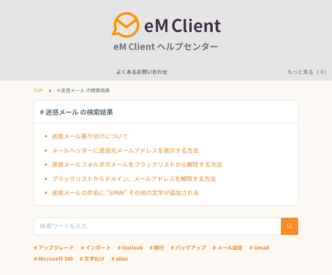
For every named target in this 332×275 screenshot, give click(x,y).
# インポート (96, 247)
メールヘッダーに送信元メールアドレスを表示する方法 (125, 150)
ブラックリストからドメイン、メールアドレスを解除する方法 (134, 178)
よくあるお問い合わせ (41, 71)
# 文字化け (92, 258)
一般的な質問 (134, 71)
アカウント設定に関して (188, 71)
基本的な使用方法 (247, 71)
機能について (92, 71)
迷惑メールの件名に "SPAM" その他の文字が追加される (125, 192)
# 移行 (156, 247)
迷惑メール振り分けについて (90, 135)
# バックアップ (188, 247)
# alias (119, 258)
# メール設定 (228, 247)
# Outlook (130, 247)
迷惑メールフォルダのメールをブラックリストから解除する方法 (137, 164)
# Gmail (259, 247)
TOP (38, 90)
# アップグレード (54, 247)
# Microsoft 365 (53, 258)
